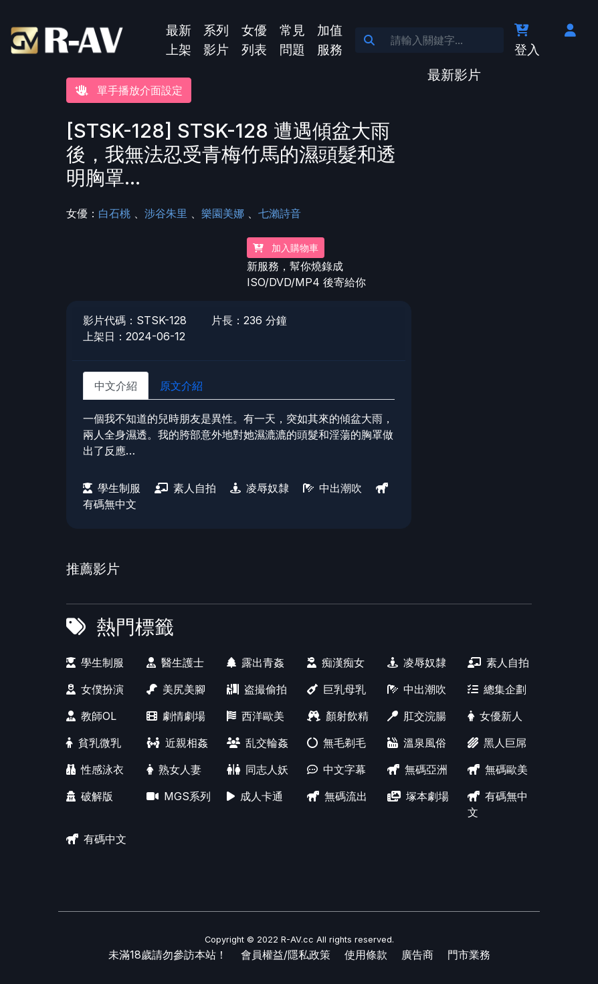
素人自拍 (185, 488)
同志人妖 (257, 769)
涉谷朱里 (165, 213)
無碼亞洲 (417, 769)
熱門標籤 (135, 626)
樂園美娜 (222, 213)
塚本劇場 (418, 796)
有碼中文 (96, 839)
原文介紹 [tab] (181, 385)
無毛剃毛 (336, 742)
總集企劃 (497, 689)
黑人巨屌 (497, 742)
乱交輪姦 (257, 742)
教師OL (91, 716)
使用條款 (365, 954)
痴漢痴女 (336, 662)
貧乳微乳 (93, 742)
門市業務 (468, 954)
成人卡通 (255, 796)
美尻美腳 (175, 689)
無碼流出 (337, 796)
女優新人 (495, 716)
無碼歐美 (498, 769)
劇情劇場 (175, 716)
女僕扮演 (95, 689)
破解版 (89, 796)
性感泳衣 (95, 769)
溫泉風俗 (416, 742)
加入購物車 (285, 247)
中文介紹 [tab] (115, 385)
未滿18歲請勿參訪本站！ (167, 954)
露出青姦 (255, 662)
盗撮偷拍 (257, 689)
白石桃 (114, 213)
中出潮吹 (332, 488)
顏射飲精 (338, 716)
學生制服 (111, 488)
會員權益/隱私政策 (285, 954)
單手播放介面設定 (129, 90)
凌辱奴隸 (259, 488)
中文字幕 (336, 769)
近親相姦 (177, 742)
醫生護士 (175, 662)
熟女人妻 (173, 769)
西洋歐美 (255, 716)
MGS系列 (178, 796)
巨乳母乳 (336, 689)
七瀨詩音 (279, 213)
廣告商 (417, 954)
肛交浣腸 (416, 716)
